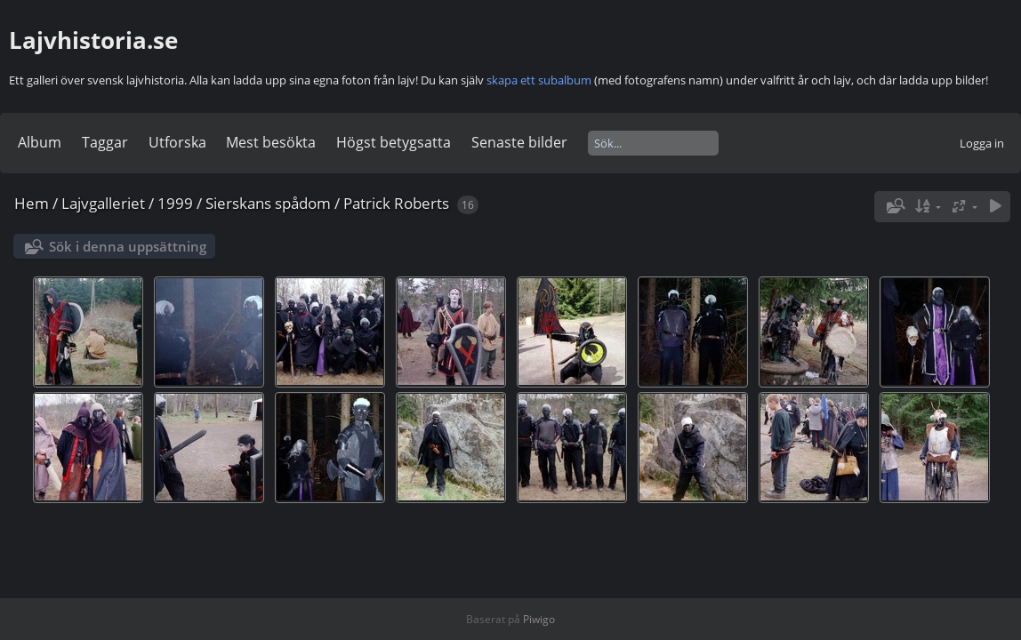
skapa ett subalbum (538, 80)
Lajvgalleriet (103, 203)
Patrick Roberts (396, 203)
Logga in (982, 143)
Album (39, 142)
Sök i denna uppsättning (127, 246)
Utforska (177, 142)
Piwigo (539, 619)
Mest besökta (271, 142)
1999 (175, 203)
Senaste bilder (519, 142)
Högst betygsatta (393, 142)
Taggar (105, 142)
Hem (31, 203)
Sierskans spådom (268, 203)
